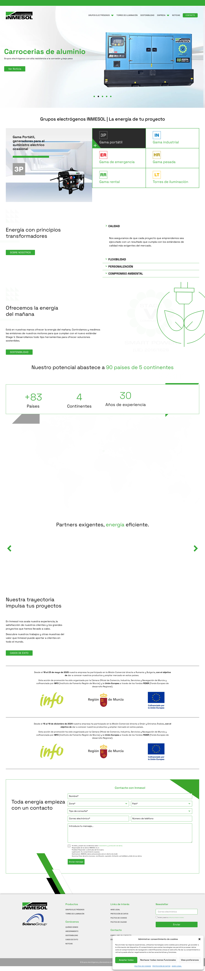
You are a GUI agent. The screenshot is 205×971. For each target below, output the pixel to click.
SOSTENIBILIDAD (71, 940)
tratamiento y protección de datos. (111, 850)
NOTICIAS (69, 948)
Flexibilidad (117, 264)
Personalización (120, 271)
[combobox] (98, 808)
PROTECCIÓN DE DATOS (161, 966)
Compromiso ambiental (125, 278)
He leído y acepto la (171, 922)
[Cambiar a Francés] (190, 3)
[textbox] (95, 808)
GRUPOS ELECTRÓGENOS (74, 914)
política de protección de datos (176, 922)
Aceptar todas (126, 960)
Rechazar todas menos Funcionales (158, 960)
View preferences (190, 960)
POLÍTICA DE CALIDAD (119, 927)
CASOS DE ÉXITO (71, 944)
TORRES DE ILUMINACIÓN (74, 918)
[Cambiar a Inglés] (185, 3)
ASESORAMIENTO (71, 936)
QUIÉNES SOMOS (71, 932)
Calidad (114, 231)
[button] (199, 939)
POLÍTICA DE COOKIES (142, 966)
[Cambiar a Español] (195, 3)
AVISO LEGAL (177, 966)
